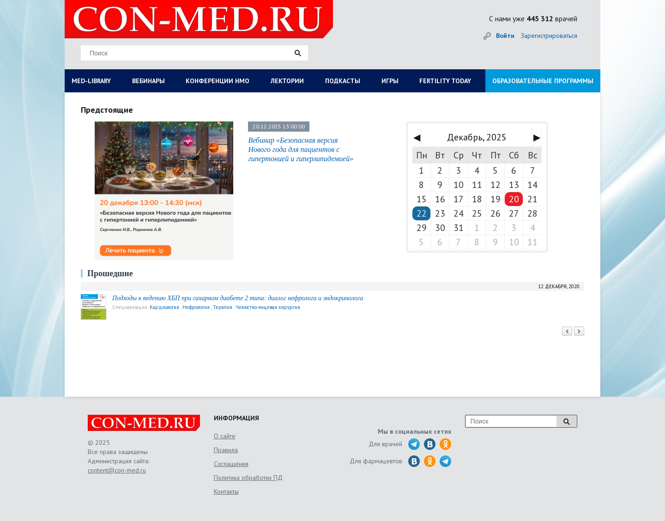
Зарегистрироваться (549, 35)
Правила (226, 450)
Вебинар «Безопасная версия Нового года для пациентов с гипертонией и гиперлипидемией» (300, 149)
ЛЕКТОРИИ (287, 81)
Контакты (226, 491)
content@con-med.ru (117, 470)
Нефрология (196, 307)
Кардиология (164, 307)
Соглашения (231, 464)
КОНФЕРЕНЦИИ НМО (217, 81)
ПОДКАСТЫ (342, 81)
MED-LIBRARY (91, 81)
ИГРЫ (390, 81)
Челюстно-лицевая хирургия (268, 307)
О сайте (225, 436)
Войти (505, 35)
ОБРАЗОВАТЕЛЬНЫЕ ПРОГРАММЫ (542, 81)
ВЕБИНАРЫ (148, 81)
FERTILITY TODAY (445, 81)
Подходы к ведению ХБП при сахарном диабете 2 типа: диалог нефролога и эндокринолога (237, 298)
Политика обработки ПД (248, 477)
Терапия (222, 307)
